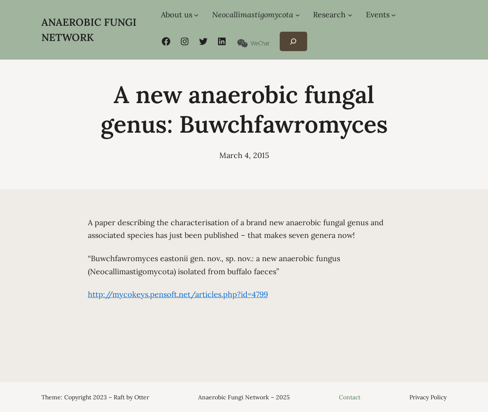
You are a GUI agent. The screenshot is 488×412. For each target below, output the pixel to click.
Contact (349, 397)
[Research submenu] (350, 15)
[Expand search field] (293, 42)
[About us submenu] (196, 15)
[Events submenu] (393, 15)
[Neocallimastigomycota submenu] (297, 15)
